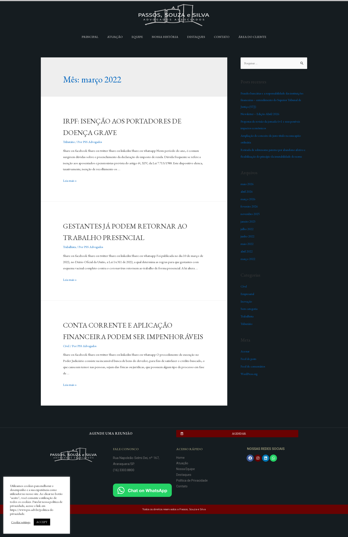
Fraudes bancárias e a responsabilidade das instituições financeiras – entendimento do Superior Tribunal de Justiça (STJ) (274, 100)
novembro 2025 (251, 221)
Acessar (246, 358)
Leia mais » (70, 180)
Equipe (137, 37)
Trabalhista (70, 258)
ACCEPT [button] (41, 522)
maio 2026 (247, 191)
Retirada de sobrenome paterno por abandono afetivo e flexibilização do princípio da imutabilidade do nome (274, 156)
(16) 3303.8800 (123, 493)
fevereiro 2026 (250, 213)
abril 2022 (247, 258)
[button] (237, 456)
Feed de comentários (254, 373)
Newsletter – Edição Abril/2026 (261, 114)
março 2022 (248, 266)
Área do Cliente (252, 37)
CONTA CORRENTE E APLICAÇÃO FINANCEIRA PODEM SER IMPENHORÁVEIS (133, 347)
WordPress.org (251, 381)
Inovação (247, 308)
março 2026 (248, 206)
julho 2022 (247, 236)
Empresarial (248, 301)
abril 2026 (247, 198)
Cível (66, 369)
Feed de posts (249, 365)
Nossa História (165, 37)
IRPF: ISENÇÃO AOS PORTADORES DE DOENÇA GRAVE (132, 126)
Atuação (115, 37)
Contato (221, 37)
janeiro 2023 (248, 228)
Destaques (196, 37)
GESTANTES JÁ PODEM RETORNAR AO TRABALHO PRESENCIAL (121, 237)
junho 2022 (248, 243)
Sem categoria (250, 315)
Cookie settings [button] (20, 522)
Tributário (69, 142)
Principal (90, 37)
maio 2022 (247, 250)
